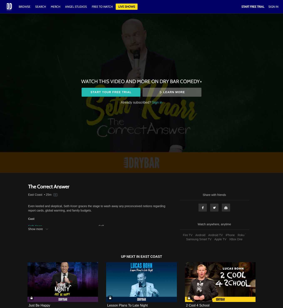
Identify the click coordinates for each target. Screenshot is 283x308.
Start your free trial (111, 92)
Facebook (202, 207)
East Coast (35, 194)
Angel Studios (76, 7)
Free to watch (102, 7)
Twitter (214, 207)
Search (41, 7)
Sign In (273, 7)
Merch (55, 7)
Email (226, 207)
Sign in (157, 102)
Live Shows (126, 7)
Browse (25, 7)
